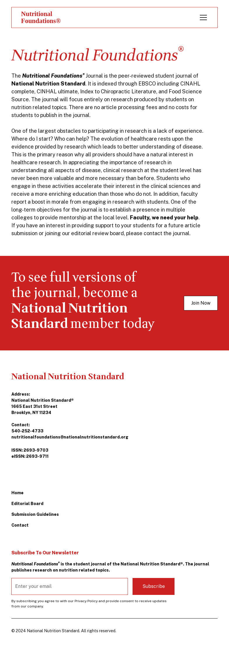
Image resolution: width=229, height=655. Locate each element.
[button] (202, 18)
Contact (20, 525)
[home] (44, 17)
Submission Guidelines (35, 514)
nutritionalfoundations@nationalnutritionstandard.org (69, 437)
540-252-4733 (27, 431)
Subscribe (153, 586)
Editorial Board (27, 503)
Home (17, 492)
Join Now (200, 303)
